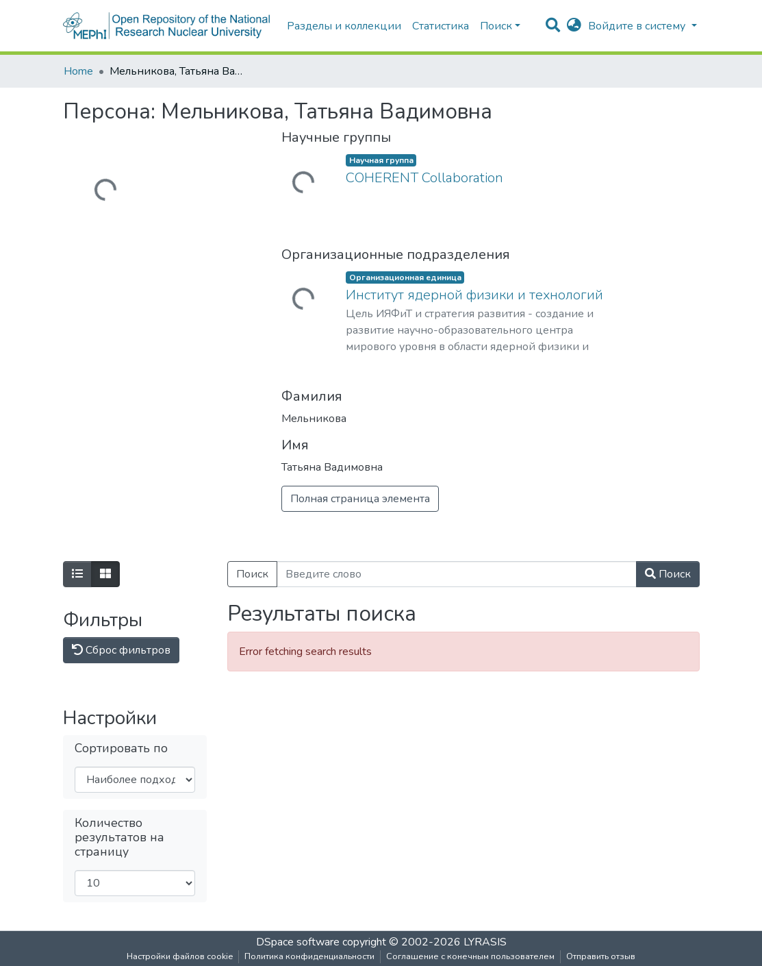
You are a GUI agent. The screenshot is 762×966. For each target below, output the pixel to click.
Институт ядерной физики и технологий (474, 295)
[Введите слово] (457, 574)
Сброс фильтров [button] (121, 650)
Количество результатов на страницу (119, 837)
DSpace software (298, 942)
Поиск (252, 574)
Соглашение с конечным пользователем (470, 956)
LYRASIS (485, 942)
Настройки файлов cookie (180, 956)
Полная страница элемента (360, 498)
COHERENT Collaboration (424, 178)
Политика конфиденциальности (309, 956)
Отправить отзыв (600, 956)
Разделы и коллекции (344, 26)
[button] (574, 26)
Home (78, 71)
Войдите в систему (638, 26)
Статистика (440, 26)
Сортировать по (121, 748)
